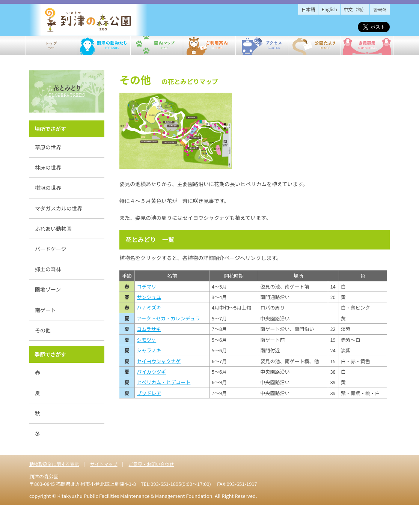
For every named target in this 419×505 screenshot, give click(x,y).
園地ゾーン (48, 289)
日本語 (308, 9)
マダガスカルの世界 (58, 208)
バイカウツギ (151, 371)
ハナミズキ (149, 307)
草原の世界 (48, 147)
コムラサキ (149, 328)
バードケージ (50, 248)
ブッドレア (149, 393)
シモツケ (146, 339)
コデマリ (146, 286)
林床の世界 (48, 167)
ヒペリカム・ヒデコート (163, 382)
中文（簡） (355, 9)
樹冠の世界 (48, 187)
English (329, 9)
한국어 (380, 9)
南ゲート (45, 310)
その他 (43, 330)
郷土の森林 (48, 269)
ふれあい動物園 (53, 228)
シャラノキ (149, 350)
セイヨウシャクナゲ (159, 361)
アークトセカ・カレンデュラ (168, 318)
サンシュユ (149, 297)
